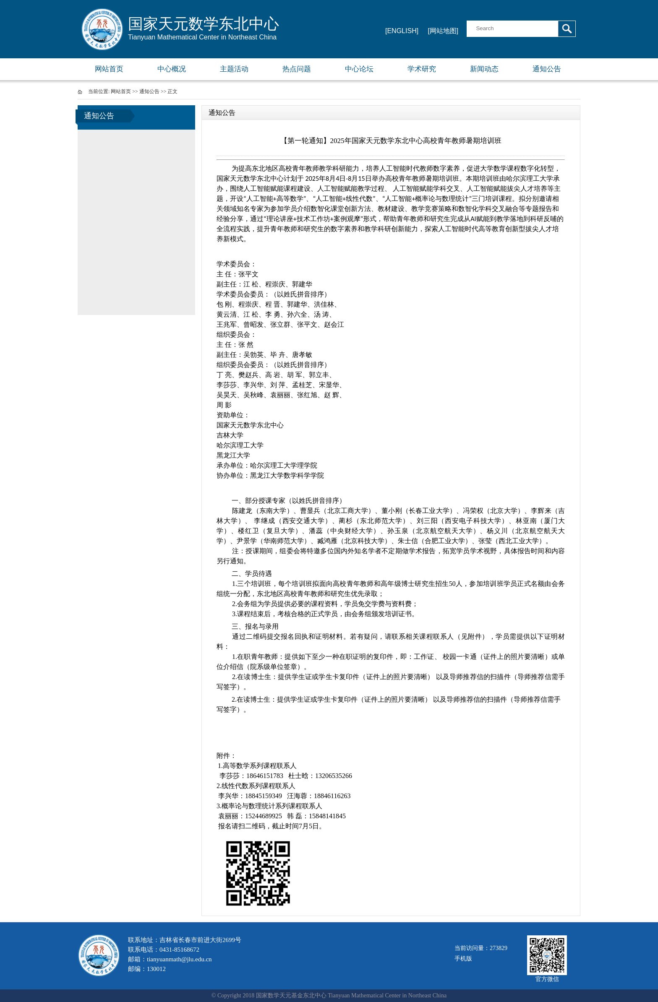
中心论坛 (359, 69)
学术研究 (421, 69)
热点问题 (296, 69)
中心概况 (171, 69)
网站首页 (109, 69)
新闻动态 (484, 69)
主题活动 (234, 69)
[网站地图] (443, 30)
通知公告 (547, 69)
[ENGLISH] (401, 30)
